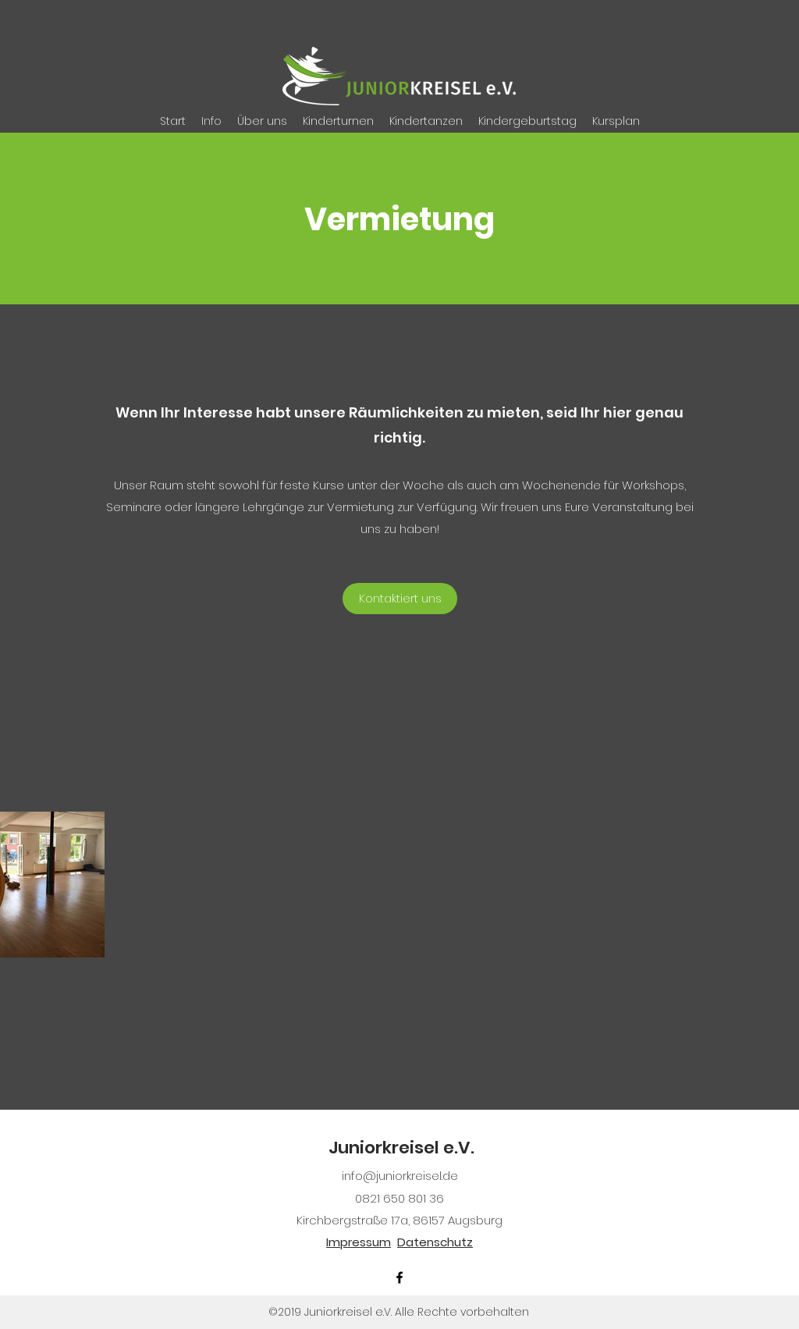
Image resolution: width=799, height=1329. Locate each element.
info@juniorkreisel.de (400, 1175)
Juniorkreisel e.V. (401, 1147)
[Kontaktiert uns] (400, 598)
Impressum (358, 1242)
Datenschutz (435, 1242)
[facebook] (399, 1277)
